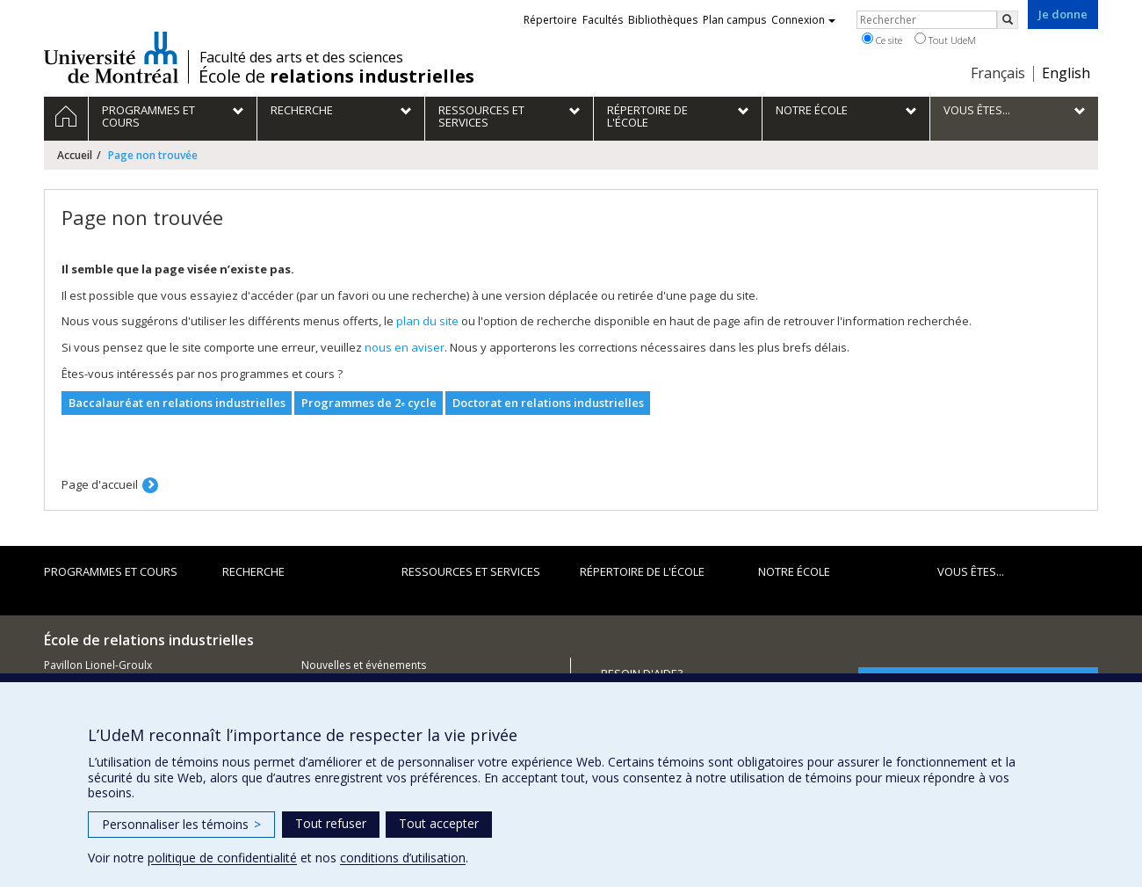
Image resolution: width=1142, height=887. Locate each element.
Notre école (794, 571)
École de (336, 76)
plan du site (427, 321)
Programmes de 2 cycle (369, 403)
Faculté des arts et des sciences (301, 57)
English (1066, 73)
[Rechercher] (1007, 20)
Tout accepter (439, 823)
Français (998, 73)
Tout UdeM (945, 40)
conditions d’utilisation (403, 857)
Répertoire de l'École (642, 571)
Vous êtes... (970, 571)
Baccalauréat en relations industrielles (177, 403)
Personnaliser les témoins (181, 824)
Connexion (803, 19)
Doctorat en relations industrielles (548, 403)
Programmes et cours (110, 571)
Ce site (882, 40)
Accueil (74, 155)
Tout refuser (330, 823)
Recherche (253, 571)
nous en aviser (405, 347)
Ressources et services (470, 571)
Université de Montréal (111, 57)
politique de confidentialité (222, 857)
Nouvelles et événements (363, 665)
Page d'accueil (99, 484)
